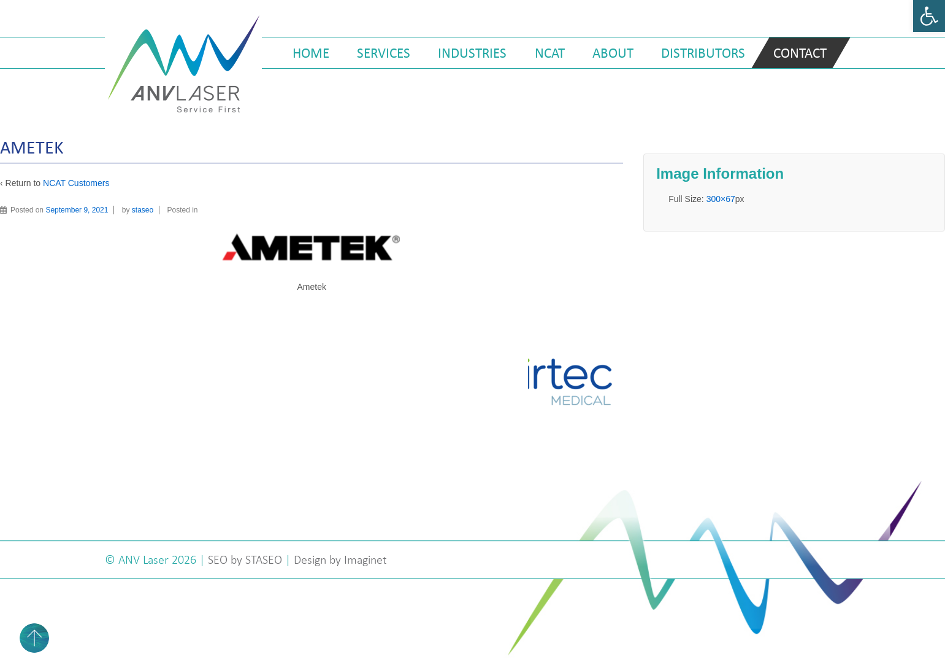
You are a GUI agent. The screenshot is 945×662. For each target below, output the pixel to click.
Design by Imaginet (340, 559)
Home (311, 52)
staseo (142, 210)
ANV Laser (145, 559)
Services (383, 52)
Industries (472, 52)
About (612, 52)
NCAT (550, 52)
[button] (929, 16)
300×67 (720, 199)
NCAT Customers (76, 183)
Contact (800, 52)
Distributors (703, 52)
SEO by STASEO (245, 559)
